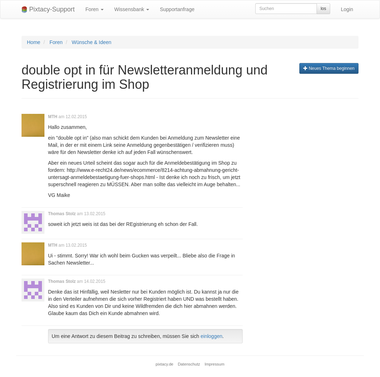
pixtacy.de (165, 364)
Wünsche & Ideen (91, 42)
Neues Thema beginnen (329, 68)
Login (347, 9)
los (323, 8)
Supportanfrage (177, 9)
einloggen (212, 336)
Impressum (214, 364)
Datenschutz (189, 364)
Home (33, 42)
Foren (94, 9)
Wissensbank (131, 9)
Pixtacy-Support (48, 9)
